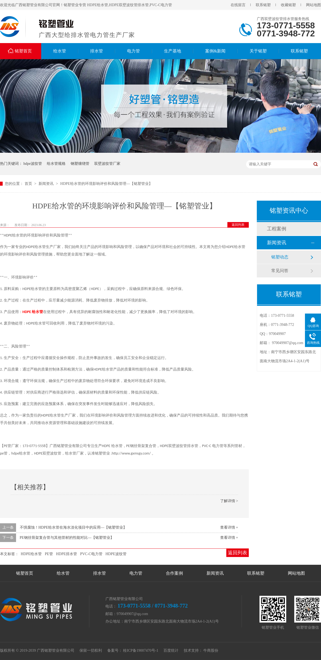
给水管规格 (56, 164)
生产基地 (172, 51)
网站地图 (313, 5)
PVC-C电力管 (91, 554)
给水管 (59, 51)
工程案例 (276, 228)
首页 (29, 184)
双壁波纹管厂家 (107, 164)
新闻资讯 (47, 184)
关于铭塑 (258, 51)
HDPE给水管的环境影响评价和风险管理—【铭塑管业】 (106, 184)
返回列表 (238, 225)
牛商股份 (210, 650)
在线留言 (238, 5)
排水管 (96, 51)
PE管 (49, 554)
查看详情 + (229, 527)
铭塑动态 (279, 257)
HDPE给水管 (31, 554)
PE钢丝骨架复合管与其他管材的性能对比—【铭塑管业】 (67, 538)
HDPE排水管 (66, 554)
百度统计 (170, 650)
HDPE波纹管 (116, 554)
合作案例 (174, 573)
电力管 (133, 51)
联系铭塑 (263, 5)
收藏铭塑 (288, 5)
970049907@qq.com (288, 343)
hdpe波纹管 (33, 164)
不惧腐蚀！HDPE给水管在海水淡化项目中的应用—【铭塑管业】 (73, 527)
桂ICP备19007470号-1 (140, 650)
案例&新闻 (215, 51)
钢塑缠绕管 (80, 164)
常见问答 (279, 270)
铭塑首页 (23, 51)
